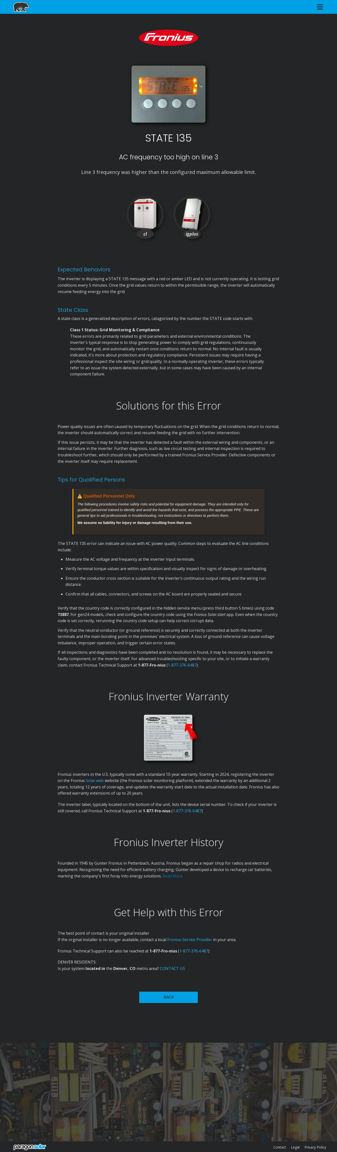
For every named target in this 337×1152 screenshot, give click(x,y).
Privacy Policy (315, 1147)
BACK (169, 997)
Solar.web (95, 780)
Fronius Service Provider (189, 939)
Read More (173, 876)
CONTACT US (172, 968)
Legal (295, 1147)
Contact (279, 1147)
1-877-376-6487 (182, 665)
